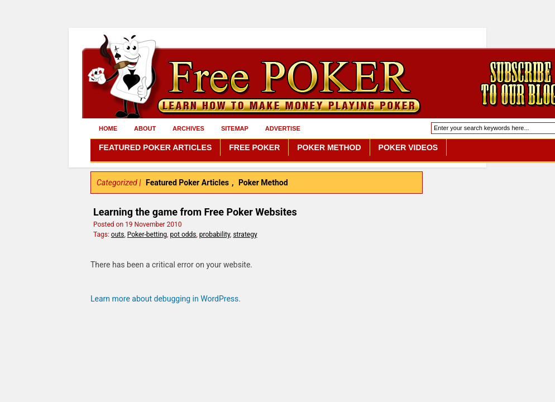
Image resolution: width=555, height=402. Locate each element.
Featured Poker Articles (155, 147)
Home (108, 128)
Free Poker (254, 147)
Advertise (282, 128)
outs (118, 234)
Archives (188, 128)
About (145, 128)
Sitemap (234, 128)
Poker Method (329, 147)
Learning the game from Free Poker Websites (195, 212)
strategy (245, 234)
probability (214, 234)
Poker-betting (147, 234)
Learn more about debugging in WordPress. (165, 298)
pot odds (183, 234)
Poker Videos (408, 147)
